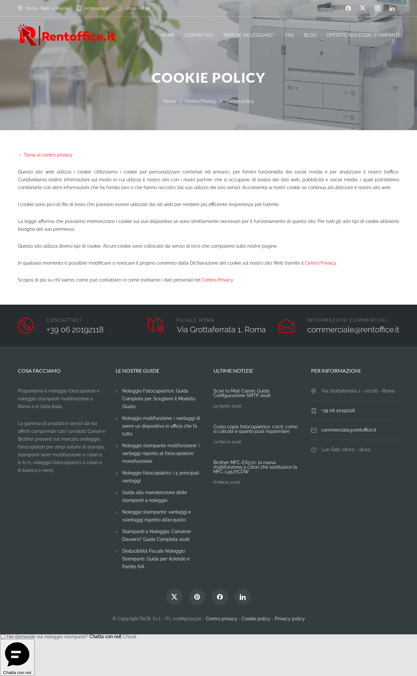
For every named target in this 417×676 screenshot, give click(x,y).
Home (169, 101)
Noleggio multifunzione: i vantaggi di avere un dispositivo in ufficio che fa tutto (161, 426)
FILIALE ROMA (196, 320)
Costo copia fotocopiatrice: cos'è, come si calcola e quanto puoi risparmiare (255, 429)
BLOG (310, 35)
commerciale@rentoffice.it (353, 329)
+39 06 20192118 (75, 329)
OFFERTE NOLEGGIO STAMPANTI (363, 35)
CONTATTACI (199, 35)
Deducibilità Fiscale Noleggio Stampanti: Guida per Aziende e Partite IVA (156, 558)
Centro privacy (221, 618)
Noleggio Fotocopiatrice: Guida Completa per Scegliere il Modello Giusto (158, 398)
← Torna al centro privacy (45, 155)
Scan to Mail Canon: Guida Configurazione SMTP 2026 (241, 393)
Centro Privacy (200, 101)
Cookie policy (256, 618)
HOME (168, 35)
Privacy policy (290, 618)
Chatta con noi (17, 657)
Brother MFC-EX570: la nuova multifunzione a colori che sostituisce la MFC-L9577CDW (255, 467)
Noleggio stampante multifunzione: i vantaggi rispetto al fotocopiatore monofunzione (160, 453)
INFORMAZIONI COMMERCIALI (347, 320)
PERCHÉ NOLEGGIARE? (249, 35)
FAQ (289, 35)
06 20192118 (96, 8)
